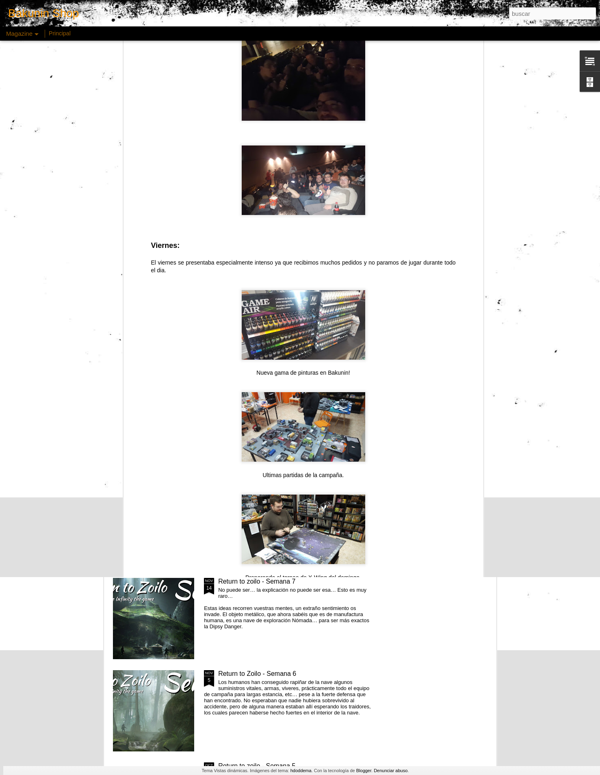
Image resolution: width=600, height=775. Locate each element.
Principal (60, 33)
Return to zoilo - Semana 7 (256, 581)
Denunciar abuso (390, 770)
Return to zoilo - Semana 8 (256, 489)
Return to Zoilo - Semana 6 (257, 673)
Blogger (363, 770)
